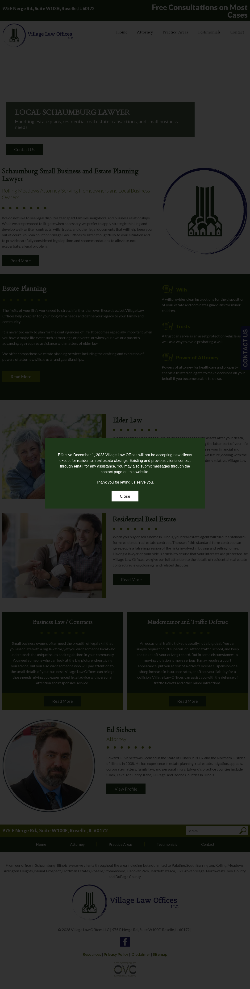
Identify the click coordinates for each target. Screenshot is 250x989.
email (78, 466)
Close (125, 496)
